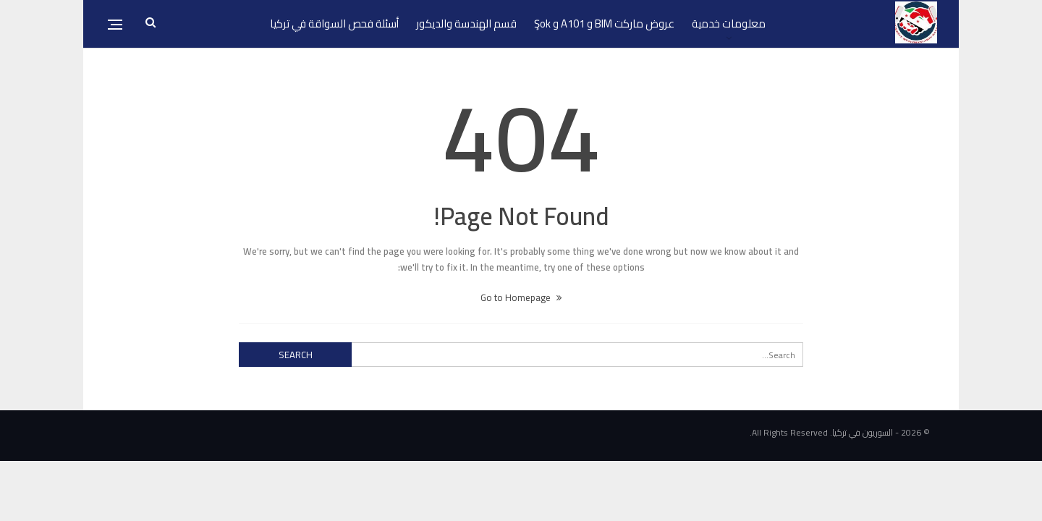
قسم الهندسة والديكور (466, 23)
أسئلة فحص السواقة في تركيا (334, 23)
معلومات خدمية (729, 23)
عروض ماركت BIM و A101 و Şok (604, 23)
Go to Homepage (521, 297)
